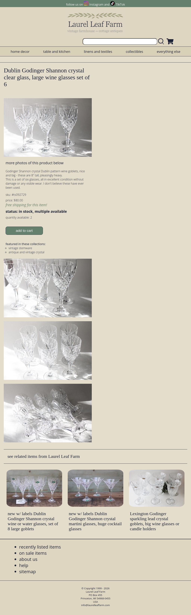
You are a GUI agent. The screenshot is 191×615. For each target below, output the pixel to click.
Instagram (96, 4)
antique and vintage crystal (26, 252)
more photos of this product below (34, 162)
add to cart (24, 231)
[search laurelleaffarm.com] (162, 41)
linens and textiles (98, 51)
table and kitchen (56, 51)
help (23, 565)
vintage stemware (20, 248)
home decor (20, 51)
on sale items (33, 553)
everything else (168, 51)
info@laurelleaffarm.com (95, 605)
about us (28, 559)
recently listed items (40, 547)
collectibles (134, 51)
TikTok (120, 4)
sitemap (27, 571)
